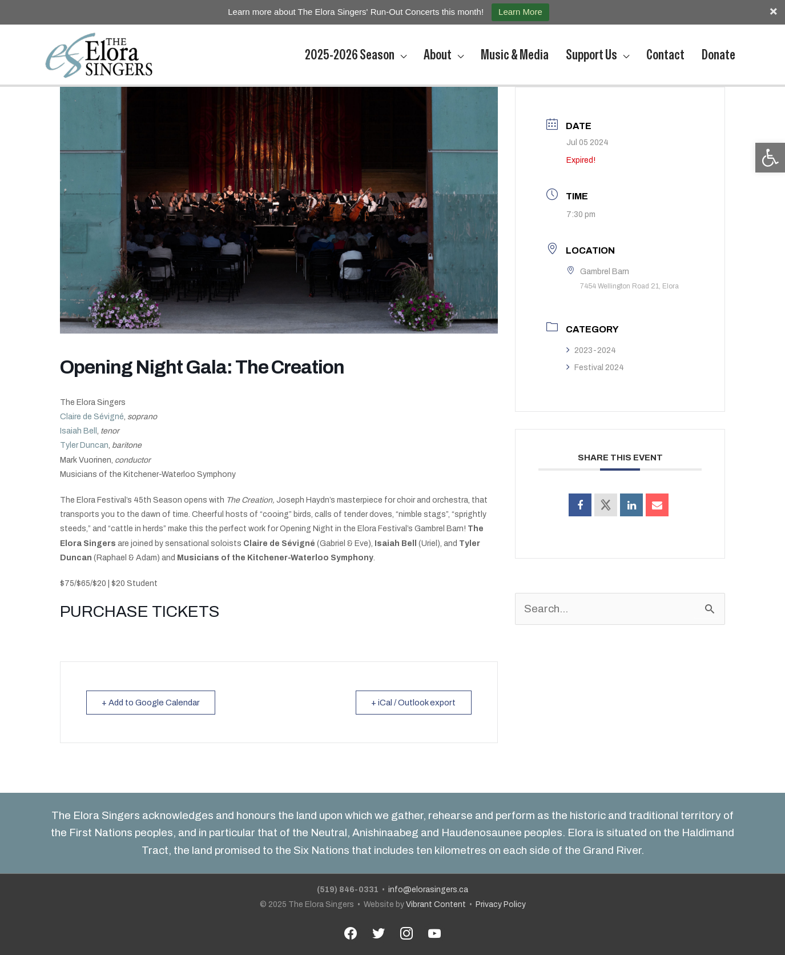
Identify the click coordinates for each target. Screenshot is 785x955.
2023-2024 (591, 350)
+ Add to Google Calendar (153, 702)
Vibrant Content (436, 904)
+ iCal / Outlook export (412, 702)
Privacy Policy (501, 904)
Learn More (520, 12)
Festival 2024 (595, 367)
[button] (770, 157)
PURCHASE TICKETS (140, 611)
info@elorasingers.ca (428, 889)
